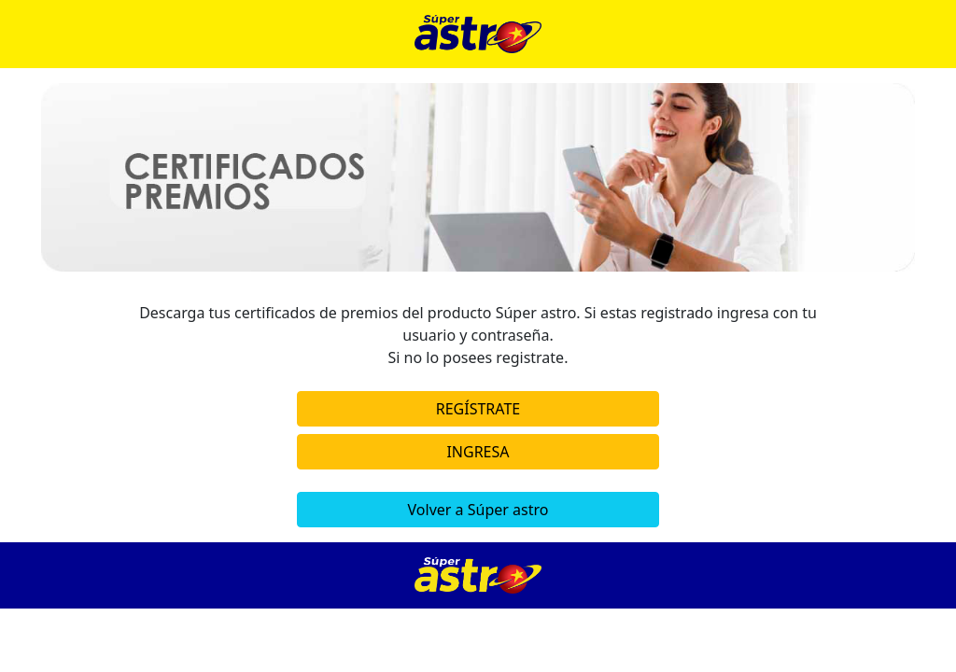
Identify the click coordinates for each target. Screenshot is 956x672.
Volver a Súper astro (478, 509)
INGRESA (477, 451)
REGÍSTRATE (478, 409)
